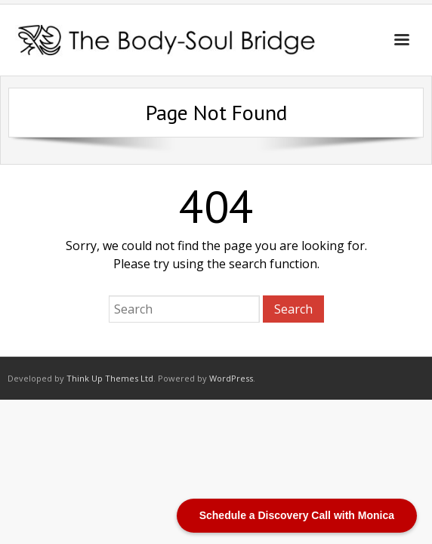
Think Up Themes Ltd (109, 378)
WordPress (231, 378)
